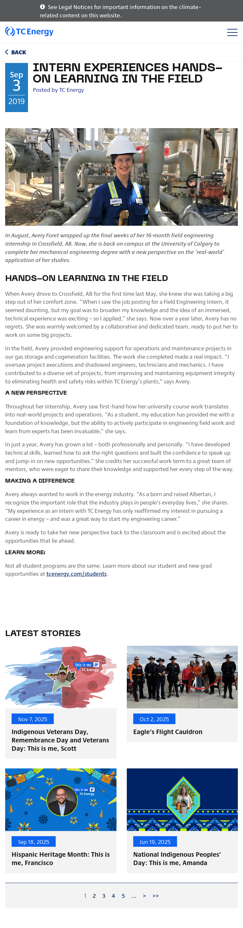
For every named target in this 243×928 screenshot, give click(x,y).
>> (156, 895)
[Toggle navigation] (232, 32)
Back (18, 52)
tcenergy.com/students (76, 573)
